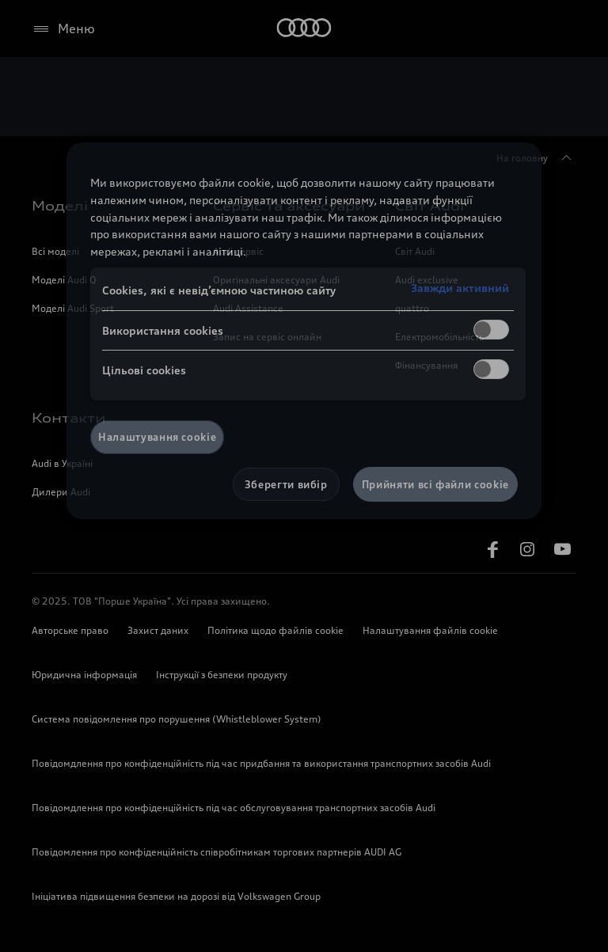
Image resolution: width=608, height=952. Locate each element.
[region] (304, 330)
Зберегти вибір (286, 484)
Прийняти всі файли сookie (435, 484)
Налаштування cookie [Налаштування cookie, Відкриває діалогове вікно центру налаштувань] (157, 436)
